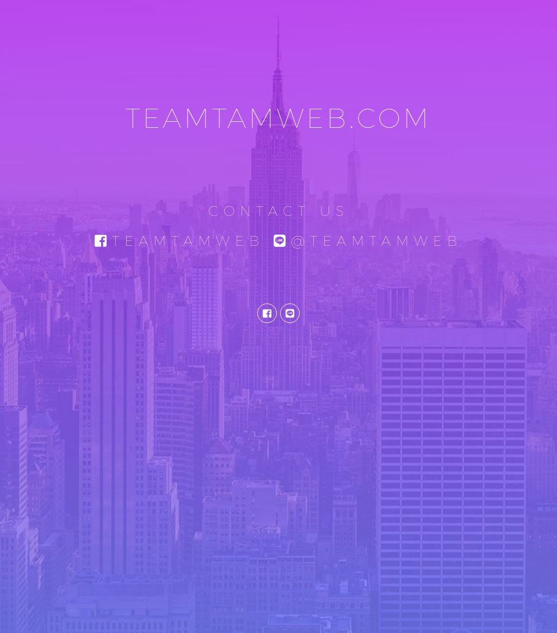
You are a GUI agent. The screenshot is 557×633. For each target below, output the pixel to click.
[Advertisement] (278, 538)
